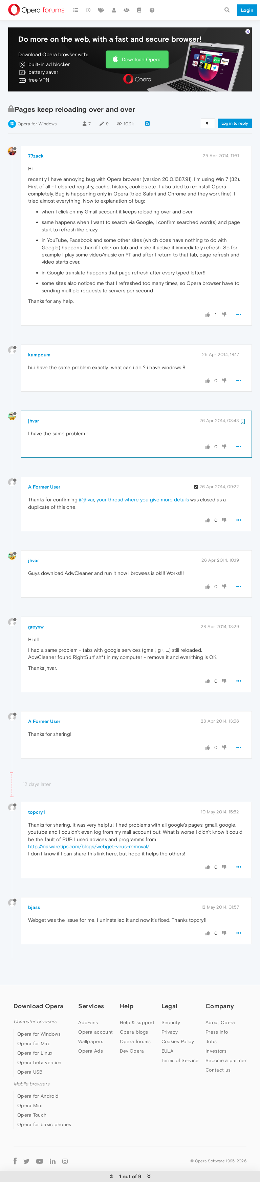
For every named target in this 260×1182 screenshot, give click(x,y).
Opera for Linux (34, 1032)
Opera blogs (134, 1011)
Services (91, 985)
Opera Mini (29, 1084)
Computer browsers (35, 1001)
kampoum (39, 334)
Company (219, 985)
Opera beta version (39, 1041)
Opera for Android (38, 1075)
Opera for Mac (33, 1022)
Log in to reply (234, 102)
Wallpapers (90, 1020)
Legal (169, 985)
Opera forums (135, 1020)
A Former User (44, 466)
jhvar (33, 400)
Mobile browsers (31, 1063)
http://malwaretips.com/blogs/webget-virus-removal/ (88, 826)
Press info (216, 1011)
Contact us (218, 1049)
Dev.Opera (132, 1030)
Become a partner (225, 1039)
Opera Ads (90, 1030)
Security (170, 1001)
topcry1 (36, 791)
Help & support (137, 1001)
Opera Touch (31, 1094)
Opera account (95, 1011)
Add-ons (88, 1001)
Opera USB (30, 1051)
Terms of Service (180, 1039)
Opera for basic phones (44, 1103)
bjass (34, 886)
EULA (167, 1030)
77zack (36, 135)
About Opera (220, 1001)
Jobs (211, 1020)
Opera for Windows (37, 103)
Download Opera (141, 39)
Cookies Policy (177, 1020)
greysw (36, 606)
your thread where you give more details (142, 479)
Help (126, 985)
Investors (215, 1030)
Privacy (169, 1011)
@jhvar (86, 479)
